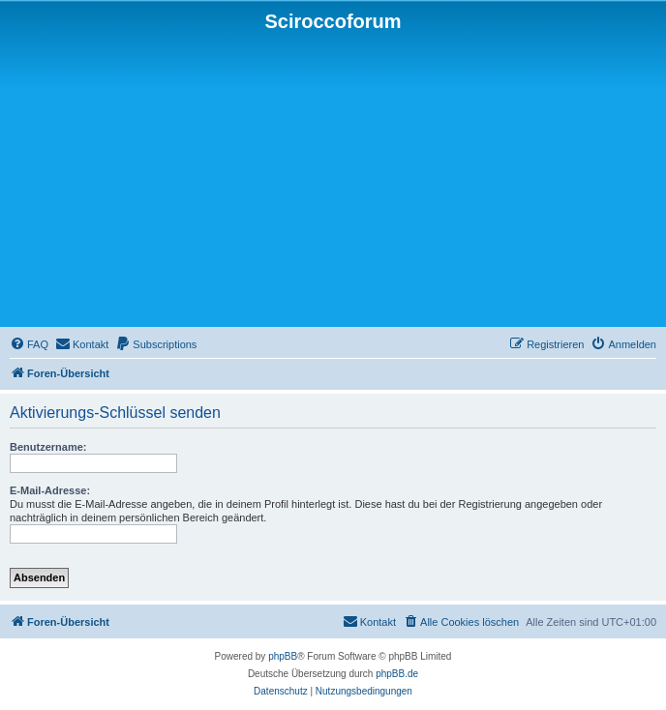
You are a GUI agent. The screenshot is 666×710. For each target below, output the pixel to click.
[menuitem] (29, 344)
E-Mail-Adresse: (50, 490)
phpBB (282, 656)
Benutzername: (48, 447)
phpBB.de (397, 673)
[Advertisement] (333, 178)
